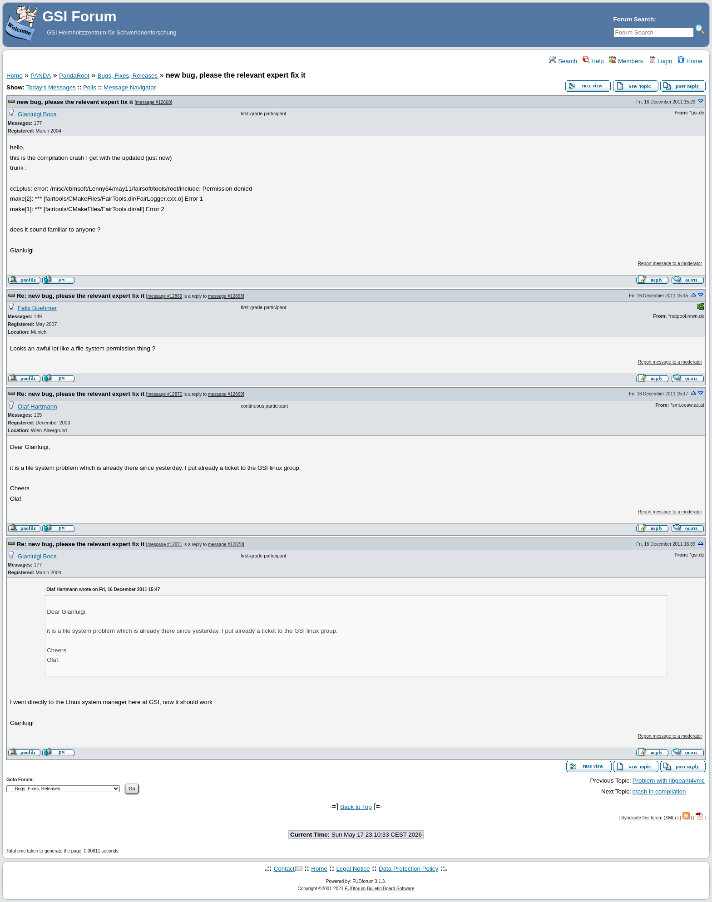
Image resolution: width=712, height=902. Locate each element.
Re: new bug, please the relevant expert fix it (80, 295)
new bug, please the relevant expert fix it (75, 102)
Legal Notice (353, 868)
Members (626, 61)
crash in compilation (659, 791)
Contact (284, 868)
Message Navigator (130, 87)
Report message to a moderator (670, 263)
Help (593, 61)
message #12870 (165, 394)
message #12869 (165, 296)
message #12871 (165, 544)
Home (689, 61)
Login (660, 61)
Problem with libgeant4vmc (669, 780)
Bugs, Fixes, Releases (128, 75)
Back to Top (355, 806)
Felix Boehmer (37, 308)
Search (563, 61)
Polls (89, 87)
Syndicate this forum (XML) (648, 817)
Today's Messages (50, 87)
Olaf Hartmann (37, 406)
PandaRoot (74, 75)
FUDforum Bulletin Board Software (379, 888)
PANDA (40, 75)
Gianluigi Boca (37, 114)
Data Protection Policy (408, 868)
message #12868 (153, 102)
